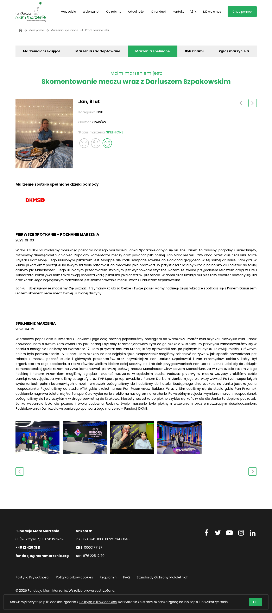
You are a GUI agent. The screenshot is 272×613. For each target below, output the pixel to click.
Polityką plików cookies (98, 602)
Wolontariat (91, 12)
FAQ (126, 577)
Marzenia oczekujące (41, 51)
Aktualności (136, 12)
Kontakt (178, 12)
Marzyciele (68, 12)
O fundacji (158, 12)
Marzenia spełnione (152, 51)
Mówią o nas (212, 12)
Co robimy (113, 12)
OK (255, 602)
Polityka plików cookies (74, 577)
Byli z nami (194, 51)
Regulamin (108, 577)
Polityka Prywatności (32, 577)
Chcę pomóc (242, 12)
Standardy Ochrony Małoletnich (162, 577)
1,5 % (193, 12)
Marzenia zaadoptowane (97, 51)
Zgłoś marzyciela (234, 51)
